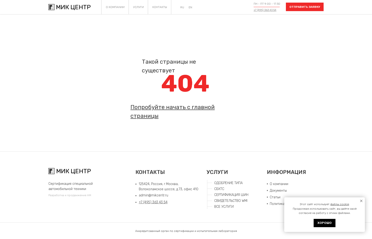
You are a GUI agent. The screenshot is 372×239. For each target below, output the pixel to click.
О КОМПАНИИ (115, 7)
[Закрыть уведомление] (361, 201)
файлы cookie (339, 204)
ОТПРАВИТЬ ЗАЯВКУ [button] (304, 7)
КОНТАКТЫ (159, 7)
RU (182, 7)
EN (190, 7)
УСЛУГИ (138, 7)
